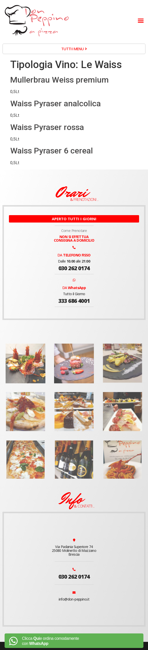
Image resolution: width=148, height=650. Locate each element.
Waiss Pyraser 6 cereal (51, 150)
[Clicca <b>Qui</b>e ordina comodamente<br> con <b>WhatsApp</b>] (13, 641)
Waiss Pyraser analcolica (55, 103)
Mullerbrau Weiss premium (59, 80)
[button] (141, 20)
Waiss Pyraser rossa (47, 127)
